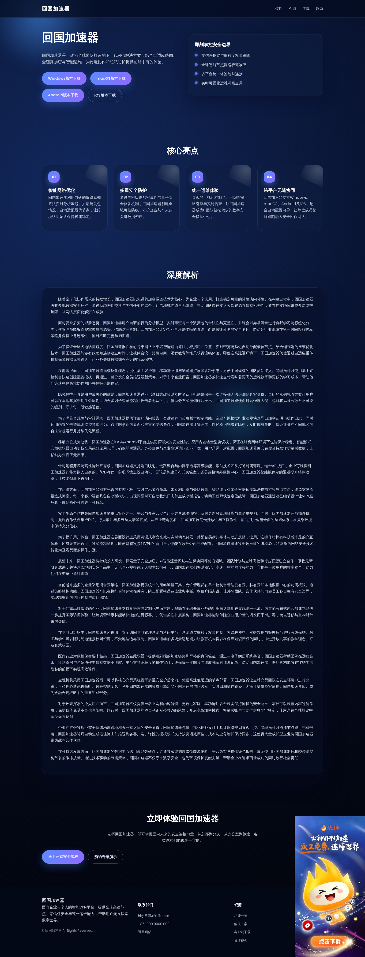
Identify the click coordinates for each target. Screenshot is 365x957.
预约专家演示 (105, 856)
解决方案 (240, 924)
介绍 (292, 8)
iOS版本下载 (105, 95)
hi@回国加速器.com (153, 915)
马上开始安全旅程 (63, 856)
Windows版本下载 (64, 78)
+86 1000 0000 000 (154, 924)
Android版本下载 (63, 95)
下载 (306, 8)
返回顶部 (144, 932)
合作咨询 (240, 940)
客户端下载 (242, 932)
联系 (319, 8)
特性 (278, 8)
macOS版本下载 (110, 78)
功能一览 (240, 915)
